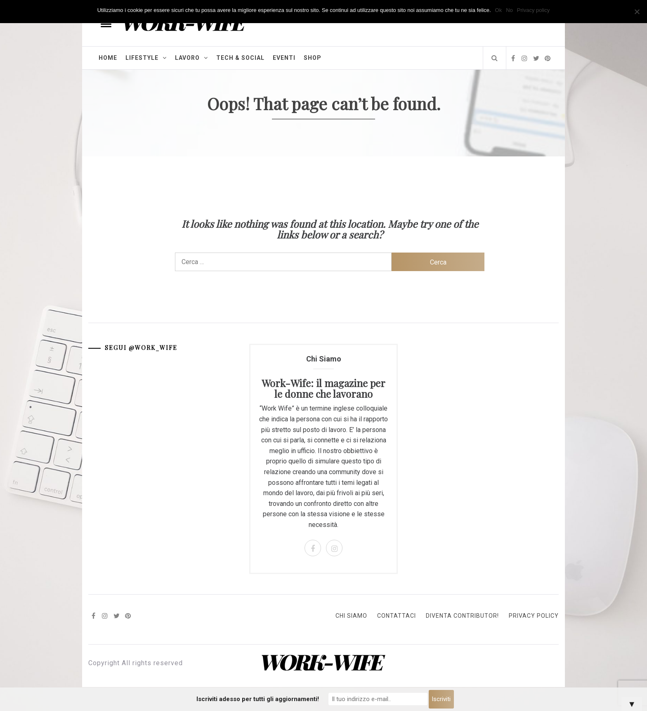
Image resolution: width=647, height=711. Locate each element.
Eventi (284, 57)
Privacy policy (533, 10)
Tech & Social (240, 57)
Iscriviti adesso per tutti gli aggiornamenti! (257, 699)
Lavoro (191, 57)
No (509, 10)
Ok (498, 10)
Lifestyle (146, 57)
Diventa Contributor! (462, 615)
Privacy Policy (534, 615)
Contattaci (396, 615)
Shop (312, 57)
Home (108, 57)
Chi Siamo (351, 615)
